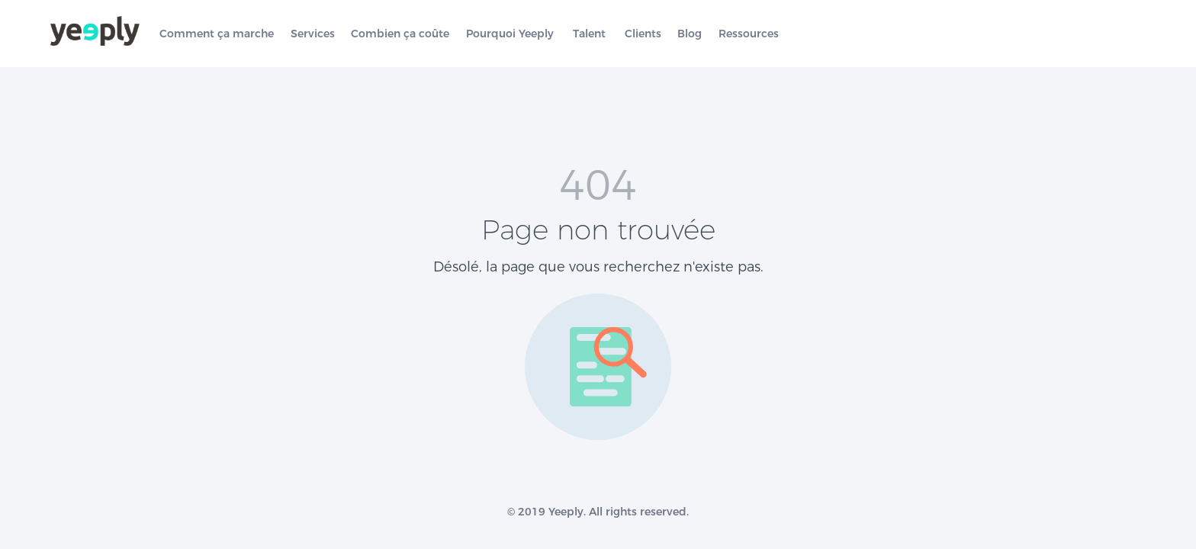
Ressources (749, 33)
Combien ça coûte (400, 33)
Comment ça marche (216, 33)
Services (313, 33)
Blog (689, 33)
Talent (589, 33)
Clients (643, 33)
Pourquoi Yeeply (510, 33)
